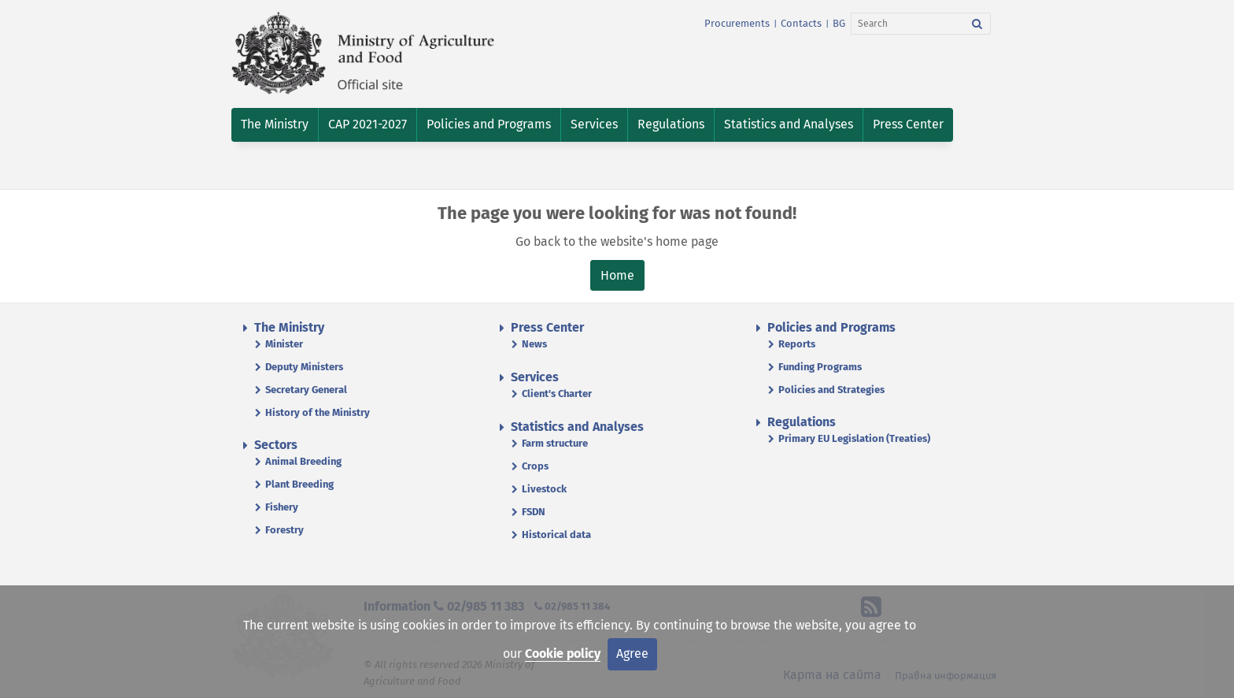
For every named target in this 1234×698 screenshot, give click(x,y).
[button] (274, 125)
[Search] (908, 24)
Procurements (737, 23)
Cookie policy (562, 653)
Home (617, 275)
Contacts (801, 23)
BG (839, 23)
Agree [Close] (632, 653)
